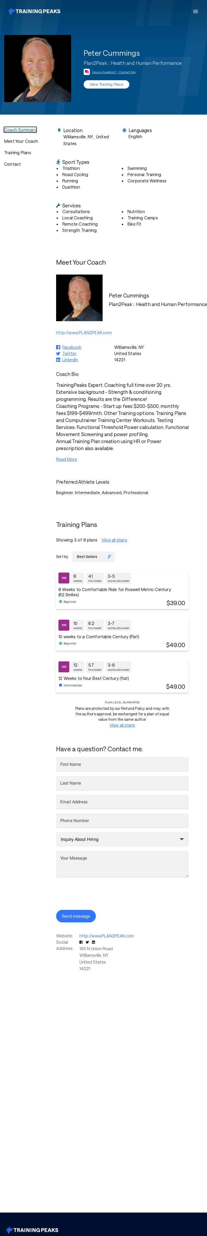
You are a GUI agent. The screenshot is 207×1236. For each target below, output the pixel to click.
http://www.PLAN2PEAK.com (106, 935)
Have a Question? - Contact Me (114, 72)
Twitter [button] (69, 353)
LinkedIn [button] (70, 359)
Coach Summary (20, 129)
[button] (81, 942)
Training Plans (17, 152)
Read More (66, 459)
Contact (12, 164)
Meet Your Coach (21, 141)
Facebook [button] (72, 347)
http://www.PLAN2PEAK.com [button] (84, 332)
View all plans (114, 539)
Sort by (62, 556)
